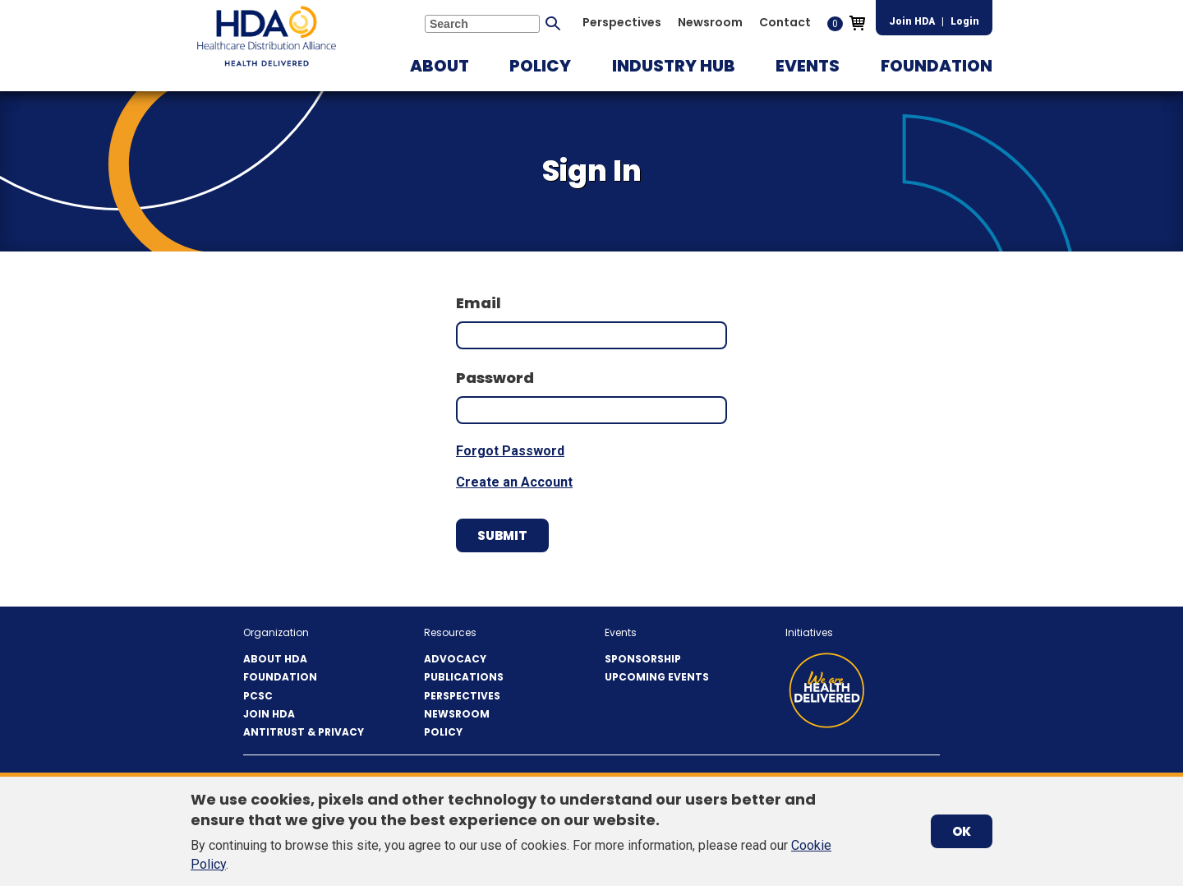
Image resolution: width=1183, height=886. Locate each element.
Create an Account (514, 482)
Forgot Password (510, 451)
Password (495, 377)
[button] (439, 65)
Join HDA (912, 21)
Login (965, 21)
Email (478, 303)
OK (961, 831)
